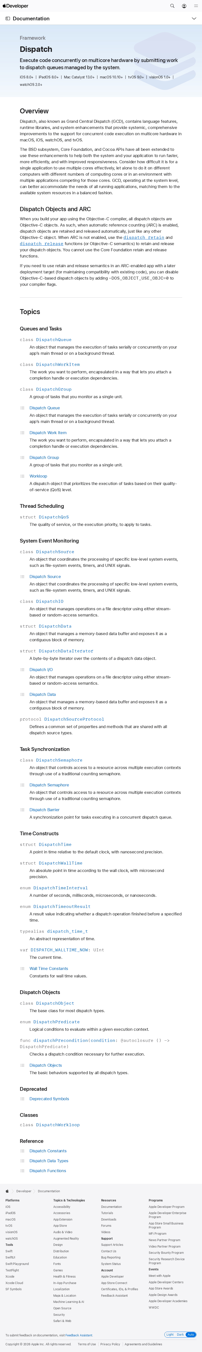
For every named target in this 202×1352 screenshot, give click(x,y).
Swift (8, 1251)
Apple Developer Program (166, 1207)
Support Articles (112, 1245)
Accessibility (61, 1207)
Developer (23, 1191)
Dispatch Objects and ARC (55, 209)
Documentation (31, 18)
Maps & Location (64, 1295)
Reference (31, 1141)
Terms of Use (87, 1344)
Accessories (61, 1213)
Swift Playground (17, 1264)
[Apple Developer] (15, 6)
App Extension (62, 1219)
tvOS (8, 1225)
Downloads (108, 1219)
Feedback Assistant (114, 1295)
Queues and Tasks (41, 328)
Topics (30, 312)
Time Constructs (39, 833)
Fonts (57, 1264)
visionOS (11, 1232)
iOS (7, 1207)
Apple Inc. (38, 1344)
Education (60, 1257)
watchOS (11, 1238)
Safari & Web (62, 1321)
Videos (105, 1232)
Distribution (61, 1251)
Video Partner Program (164, 1246)
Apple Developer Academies (168, 1301)
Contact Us (108, 1251)
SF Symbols (13, 1289)
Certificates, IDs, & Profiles (119, 1289)
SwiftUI (10, 1257)
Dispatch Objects (40, 992)
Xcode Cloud (14, 1283)
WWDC (154, 1307)
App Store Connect (114, 1283)
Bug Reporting (110, 1257)
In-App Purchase (64, 1283)
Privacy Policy (110, 1344)
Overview (34, 111)
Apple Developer (112, 1276)
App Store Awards (161, 1288)
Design (58, 1245)
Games (58, 1270)
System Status (111, 1264)
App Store (60, 1225)
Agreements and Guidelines (143, 1344)
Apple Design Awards (163, 1295)
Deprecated (33, 1089)
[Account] (184, 6)
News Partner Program (164, 1240)
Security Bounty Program (166, 1253)
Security (59, 1315)
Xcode (9, 1276)
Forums (106, 1225)
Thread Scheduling (42, 506)
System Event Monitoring (49, 541)
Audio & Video (62, 1232)
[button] (172, 6)
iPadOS (10, 1213)
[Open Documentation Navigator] (7, 18)
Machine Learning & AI (68, 1302)
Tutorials (107, 1213)
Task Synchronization (45, 749)
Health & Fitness (64, 1276)
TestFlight (12, 1270)
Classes (29, 1115)
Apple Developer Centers (166, 1282)
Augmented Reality (66, 1238)
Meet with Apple (159, 1276)
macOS (10, 1219)
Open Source (62, 1308)
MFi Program (157, 1233)
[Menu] (196, 6)
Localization (61, 1289)
